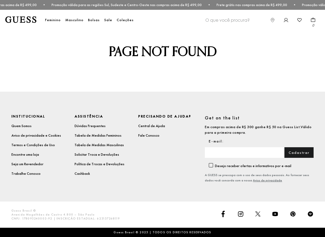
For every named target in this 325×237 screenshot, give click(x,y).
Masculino (74, 20)
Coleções (125, 20)
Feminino (53, 20)
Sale (108, 20)
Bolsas (94, 20)
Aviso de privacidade (267, 180)
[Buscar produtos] (259, 19)
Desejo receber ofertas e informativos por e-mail (253, 165)
